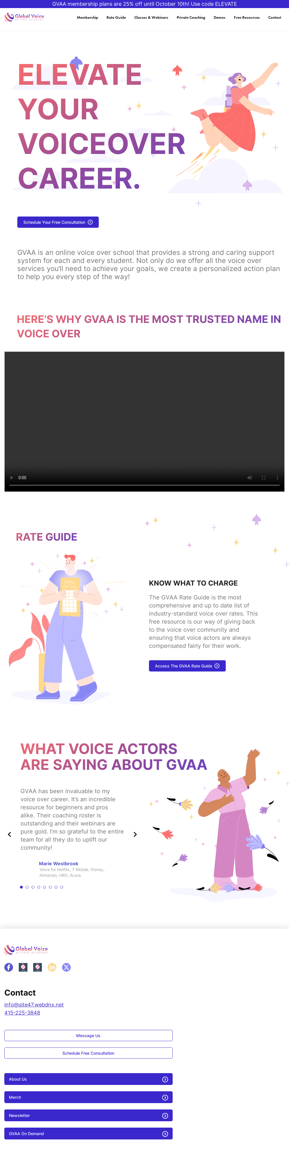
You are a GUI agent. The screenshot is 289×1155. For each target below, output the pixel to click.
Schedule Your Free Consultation (54, 222)
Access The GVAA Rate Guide (183, 665)
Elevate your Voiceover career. (101, 126)
